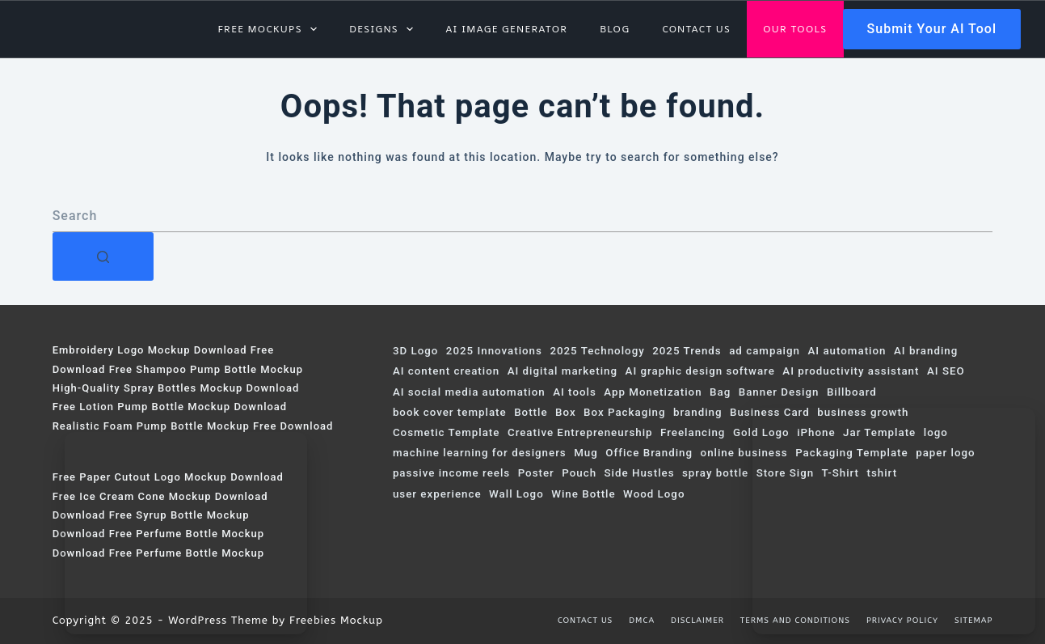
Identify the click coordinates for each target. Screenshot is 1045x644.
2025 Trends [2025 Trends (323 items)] (686, 351)
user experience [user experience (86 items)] (437, 494)
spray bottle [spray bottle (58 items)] (715, 473)
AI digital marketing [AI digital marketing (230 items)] (562, 371)
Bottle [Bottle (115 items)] (530, 412)
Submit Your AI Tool (932, 28)
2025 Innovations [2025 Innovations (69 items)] (494, 351)
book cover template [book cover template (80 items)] (450, 412)
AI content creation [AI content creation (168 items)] (446, 371)
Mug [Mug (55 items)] (586, 453)
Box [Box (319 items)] (565, 412)
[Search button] (103, 256)
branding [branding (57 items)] (697, 412)
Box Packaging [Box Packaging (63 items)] (625, 412)
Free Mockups (270, 29)
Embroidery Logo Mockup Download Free (164, 350)
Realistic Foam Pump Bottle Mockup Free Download (193, 426)
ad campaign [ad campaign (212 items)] (764, 351)
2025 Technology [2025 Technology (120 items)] (597, 351)
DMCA (642, 620)
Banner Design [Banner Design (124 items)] (779, 392)
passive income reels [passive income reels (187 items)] (451, 473)
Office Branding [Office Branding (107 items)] (649, 453)
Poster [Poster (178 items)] (536, 473)
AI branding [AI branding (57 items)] (926, 351)
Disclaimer (697, 620)
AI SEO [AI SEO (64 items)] (946, 371)
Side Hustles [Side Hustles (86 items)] (640, 473)
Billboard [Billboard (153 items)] (852, 392)
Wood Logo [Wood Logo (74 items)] (654, 494)
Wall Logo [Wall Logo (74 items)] (516, 494)
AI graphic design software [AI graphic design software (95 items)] (700, 371)
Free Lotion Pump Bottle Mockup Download (170, 406)
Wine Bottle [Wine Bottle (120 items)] (583, 494)
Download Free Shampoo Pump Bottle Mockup (178, 369)
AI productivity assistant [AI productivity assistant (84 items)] (850, 371)
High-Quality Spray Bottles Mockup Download (176, 388)
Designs (384, 29)
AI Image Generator (506, 29)
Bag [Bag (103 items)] (720, 392)
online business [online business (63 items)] (744, 453)
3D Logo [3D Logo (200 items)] (415, 351)
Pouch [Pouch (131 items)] (579, 473)
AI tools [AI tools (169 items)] (574, 392)
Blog (615, 29)
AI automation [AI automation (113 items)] (846, 351)
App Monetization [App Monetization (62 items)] (653, 392)
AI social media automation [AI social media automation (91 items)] (469, 392)
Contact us (696, 29)
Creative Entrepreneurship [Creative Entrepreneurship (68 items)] (580, 432)
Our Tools (795, 29)
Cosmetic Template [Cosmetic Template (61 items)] (446, 432)
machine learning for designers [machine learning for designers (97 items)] (480, 453)
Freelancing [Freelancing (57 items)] (692, 432)
